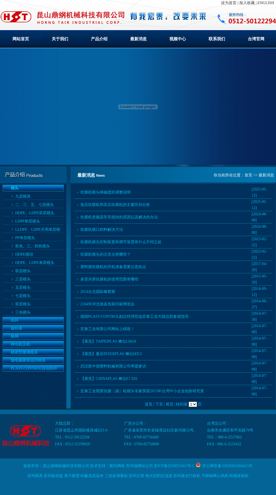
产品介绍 (99, 39)
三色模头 (23, 312)
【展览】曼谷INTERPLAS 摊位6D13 (111, 354)
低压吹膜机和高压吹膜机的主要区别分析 (115, 205)
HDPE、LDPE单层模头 (34, 263)
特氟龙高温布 (92, 476)
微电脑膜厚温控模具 (28, 360)
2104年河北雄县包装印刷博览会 (107, 304)
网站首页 (20, 39)
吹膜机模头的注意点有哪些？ (105, 254)
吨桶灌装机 (239, 476)
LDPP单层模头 (27, 221)
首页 (248, 175)
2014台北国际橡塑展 (97, 292)
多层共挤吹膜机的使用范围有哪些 (109, 279)
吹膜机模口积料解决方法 (101, 229)
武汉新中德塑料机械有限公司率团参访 (113, 366)
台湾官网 (256, 39)
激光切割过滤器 (158, 476)
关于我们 (60, 39)
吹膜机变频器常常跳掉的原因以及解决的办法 (119, 217)
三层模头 (23, 279)
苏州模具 (35, 476)
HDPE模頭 (24, 254)
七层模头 (23, 296)
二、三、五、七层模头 (34, 205)
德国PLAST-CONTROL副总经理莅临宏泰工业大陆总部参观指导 (134, 316)
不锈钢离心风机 (214, 476)
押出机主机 (20, 344)
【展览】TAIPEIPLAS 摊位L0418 (108, 341)
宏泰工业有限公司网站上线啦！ (107, 329)
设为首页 (228, 3)
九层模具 (23, 196)
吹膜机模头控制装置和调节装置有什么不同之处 (121, 242)
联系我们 (217, 39)
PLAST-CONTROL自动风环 (34, 368)
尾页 (170, 404)
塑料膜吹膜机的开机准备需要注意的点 (113, 267)
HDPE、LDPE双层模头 (34, 213)
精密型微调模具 (24, 352)
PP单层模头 (25, 238)
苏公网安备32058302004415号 (226, 466)
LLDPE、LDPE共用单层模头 (37, 230)
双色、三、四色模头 (32, 246)
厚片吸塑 (72, 476)
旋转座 (16, 328)
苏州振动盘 (53, 476)
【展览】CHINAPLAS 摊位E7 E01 (109, 379)
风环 (15, 320)
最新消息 (138, 39)
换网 (15, 336)
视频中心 (177, 39)
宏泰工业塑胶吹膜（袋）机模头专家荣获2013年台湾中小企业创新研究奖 (142, 391)
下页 (159, 404)
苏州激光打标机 (186, 476)
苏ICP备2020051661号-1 (174, 466)
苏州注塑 (136, 476)
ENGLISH (265, 3)
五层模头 (23, 287)
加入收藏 (247, 3)
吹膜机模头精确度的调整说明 (105, 192)
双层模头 (23, 271)
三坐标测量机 (116, 476)
